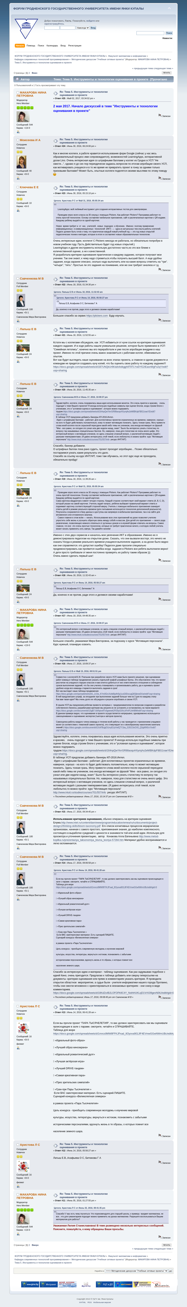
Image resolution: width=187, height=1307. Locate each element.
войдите (90, 21)
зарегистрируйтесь (54, 24)
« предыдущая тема (142, 68)
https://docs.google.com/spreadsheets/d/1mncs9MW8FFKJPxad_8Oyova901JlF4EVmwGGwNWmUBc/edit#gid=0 (106, 887)
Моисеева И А (30, 140)
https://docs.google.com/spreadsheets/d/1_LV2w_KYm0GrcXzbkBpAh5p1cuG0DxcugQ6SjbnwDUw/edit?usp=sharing (108, 694)
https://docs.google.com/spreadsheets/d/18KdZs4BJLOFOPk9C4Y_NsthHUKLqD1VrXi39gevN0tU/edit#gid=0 (113, 992)
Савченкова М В (32, 278)
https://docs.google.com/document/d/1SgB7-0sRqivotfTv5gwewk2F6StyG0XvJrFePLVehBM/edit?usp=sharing (104, 711)
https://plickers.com (97, 315)
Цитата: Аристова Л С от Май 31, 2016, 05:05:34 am (78, 201)
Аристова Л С (30, 1006)
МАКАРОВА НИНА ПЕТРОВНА (153, 59)
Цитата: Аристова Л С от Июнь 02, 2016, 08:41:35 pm (79, 1208)
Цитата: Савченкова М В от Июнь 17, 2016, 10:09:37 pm (81, 397)
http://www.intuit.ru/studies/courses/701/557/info (88, 439)
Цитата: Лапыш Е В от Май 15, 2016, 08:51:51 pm (77, 671)
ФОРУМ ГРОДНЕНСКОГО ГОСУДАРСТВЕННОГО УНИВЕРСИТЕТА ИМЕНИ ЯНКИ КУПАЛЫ (78, 8)
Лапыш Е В (28, 329)
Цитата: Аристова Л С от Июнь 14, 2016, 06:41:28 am (79, 870)
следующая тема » (163, 68)
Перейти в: (99, 1271)
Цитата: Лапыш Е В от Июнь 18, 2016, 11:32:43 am (78, 292)
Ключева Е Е (29, 187)
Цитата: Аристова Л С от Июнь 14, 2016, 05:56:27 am (82, 298)
